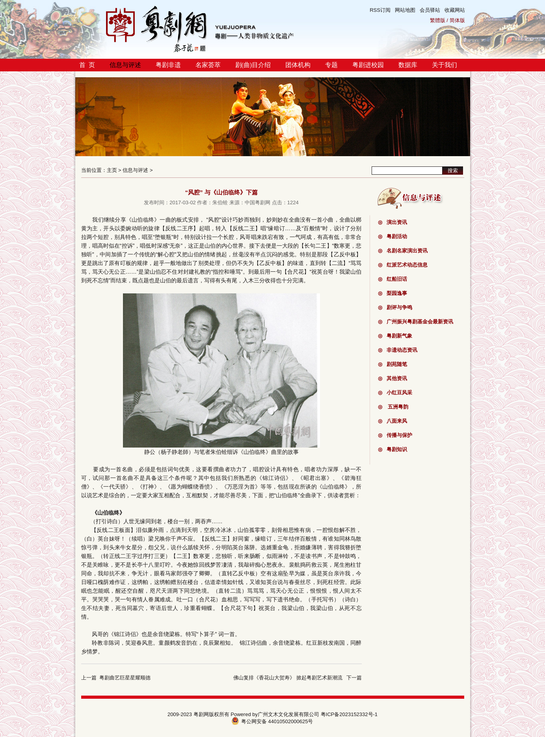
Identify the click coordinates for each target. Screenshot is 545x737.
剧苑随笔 (392, 364)
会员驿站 (430, 10)
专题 (331, 65)
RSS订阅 (380, 10)
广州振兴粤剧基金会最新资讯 (415, 322)
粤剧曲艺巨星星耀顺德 (125, 678)
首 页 (87, 65)
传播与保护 (395, 435)
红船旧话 (392, 279)
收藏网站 (455, 10)
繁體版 (437, 20)
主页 (112, 170)
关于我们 (444, 65)
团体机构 (298, 65)
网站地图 (405, 10)
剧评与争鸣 (395, 307)
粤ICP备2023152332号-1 (349, 714)
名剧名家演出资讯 (403, 251)
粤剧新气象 (395, 336)
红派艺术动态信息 (403, 265)
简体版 (457, 20)
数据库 (407, 65)
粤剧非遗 (168, 65)
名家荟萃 (208, 65)
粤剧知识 (392, 449)
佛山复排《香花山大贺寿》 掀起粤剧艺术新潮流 (287, 678)
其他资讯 (392, 378)
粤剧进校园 (368, 65)
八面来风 (392, 421)
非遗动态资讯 (397, 350)
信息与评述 (125, 65)
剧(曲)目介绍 (253, 65)
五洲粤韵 (393, 407)
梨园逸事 (392, 293)
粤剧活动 (392, 236)
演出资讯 (392, 222)
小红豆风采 (395, 393)
